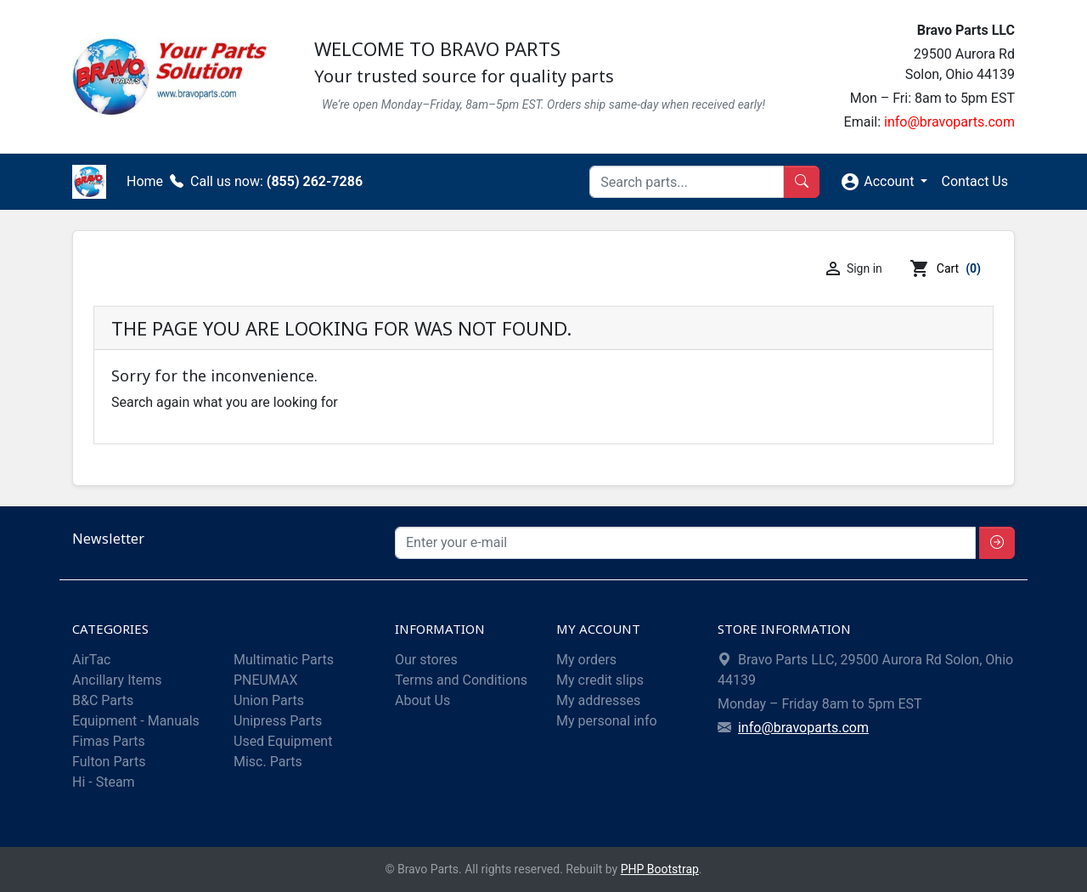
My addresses (598, 700)
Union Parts (269, 700)
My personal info (606, 721)
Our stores (426, 660)
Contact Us (974, 181)
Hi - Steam (103, 782)
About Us (422, 700)
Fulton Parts (108, 762)
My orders (586, 660)
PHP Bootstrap (660, 869)
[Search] (686, 182)
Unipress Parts (278, 721)
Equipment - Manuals (136, 721)
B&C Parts (102, 700)
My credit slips (600, 680)
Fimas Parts (108, 741)
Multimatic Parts (284, 660)
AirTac (91, 660)
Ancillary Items (116, 680)
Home (145, 181)
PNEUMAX (266, 680)
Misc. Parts (268, 762)
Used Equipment (283, 741)
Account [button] (878, 182)
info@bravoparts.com (949, 122)
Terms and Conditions (461, 680)
